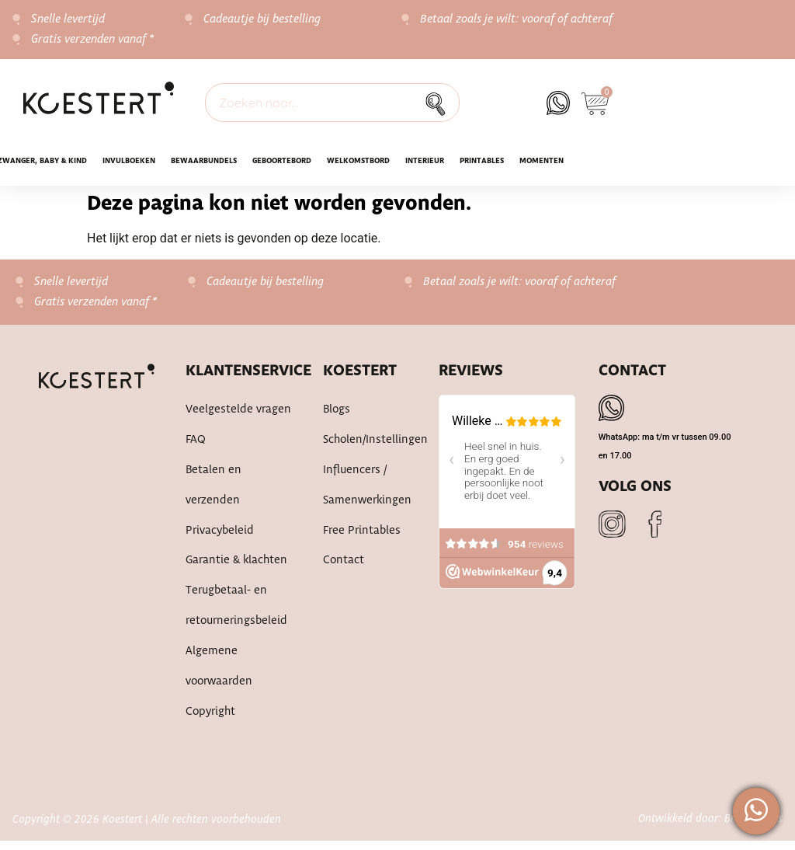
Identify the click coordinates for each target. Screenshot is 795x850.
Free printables (361, 535)
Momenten (541, 161)
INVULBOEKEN (128, 161)
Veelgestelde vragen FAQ (238, 425)
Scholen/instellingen (365, 441)
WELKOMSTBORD (358, 161)
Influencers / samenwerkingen (365, 487)
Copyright (210, 721)
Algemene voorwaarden (218, 674)
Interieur (424, 161)
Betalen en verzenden (213, 487)
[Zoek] (439, 102)
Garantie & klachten (236, 566)
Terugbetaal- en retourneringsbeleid (235, 612)
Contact (343, 566)
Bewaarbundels (204, 161)
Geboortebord (281, 161)
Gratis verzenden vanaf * (92, 39)
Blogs (336, 410)
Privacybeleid (219, 535)
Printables (482, 161)
